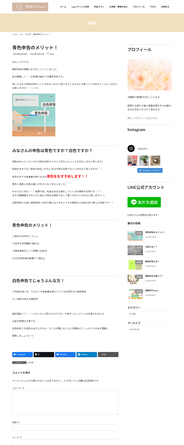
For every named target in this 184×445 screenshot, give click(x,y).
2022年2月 (134, 329)
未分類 (30, 362)
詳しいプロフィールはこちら (142, 118)
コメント (18, 388)
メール (17, 442)
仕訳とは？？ (151, 246)
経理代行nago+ (152, 290)
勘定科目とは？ (152, 261)
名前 (16, 427)
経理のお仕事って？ (154, 276)
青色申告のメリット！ (155, 232)
